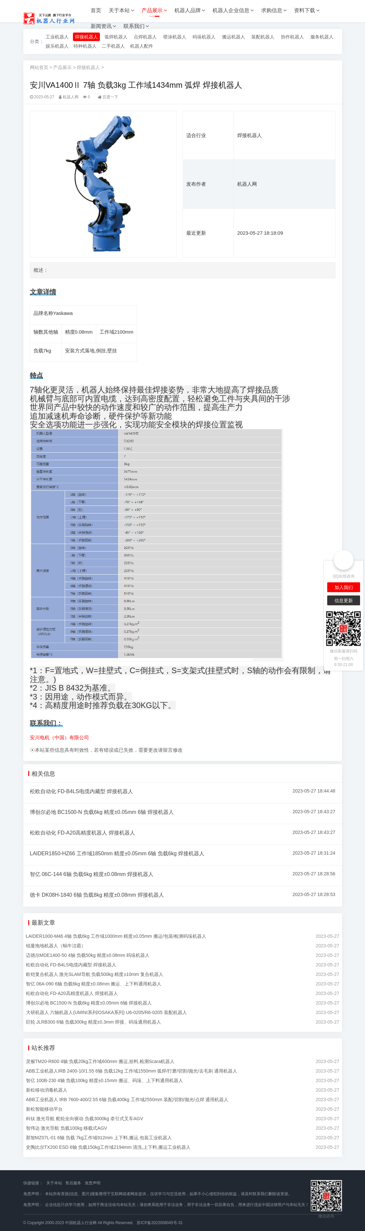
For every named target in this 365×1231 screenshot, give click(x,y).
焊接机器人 (86, 36)
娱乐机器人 (57, 46)
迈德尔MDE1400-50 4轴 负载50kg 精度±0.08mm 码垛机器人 (87, 955)
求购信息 (273, 10)
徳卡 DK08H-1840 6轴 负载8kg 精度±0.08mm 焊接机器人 (97, 895)
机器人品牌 (189, 10)
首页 (96, 10)
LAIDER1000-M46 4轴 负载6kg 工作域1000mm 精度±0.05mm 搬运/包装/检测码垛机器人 (116, 936)
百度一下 (110, 97)
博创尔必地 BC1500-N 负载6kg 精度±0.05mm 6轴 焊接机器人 (102, 812)
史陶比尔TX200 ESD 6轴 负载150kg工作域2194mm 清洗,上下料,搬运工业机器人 (108, 1147)
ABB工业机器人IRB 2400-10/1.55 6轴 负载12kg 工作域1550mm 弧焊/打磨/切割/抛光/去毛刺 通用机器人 (131, 1071)
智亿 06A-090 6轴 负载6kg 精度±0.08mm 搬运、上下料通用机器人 (94, 983)
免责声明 (93, 1183)
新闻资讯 (103, 26)
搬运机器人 (233, 36)
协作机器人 (292, 36)
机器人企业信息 (233, 10)
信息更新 (343, 600)
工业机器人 (57, 36)
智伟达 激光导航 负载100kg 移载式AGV (66, 1128)
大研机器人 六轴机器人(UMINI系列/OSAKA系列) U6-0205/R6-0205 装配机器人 (106, 1012)
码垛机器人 (204, 36)
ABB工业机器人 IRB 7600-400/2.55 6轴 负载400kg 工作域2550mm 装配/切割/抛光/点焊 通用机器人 (127, 1099)
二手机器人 (113, 46)
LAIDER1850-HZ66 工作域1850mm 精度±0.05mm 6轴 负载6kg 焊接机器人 (117, 853)
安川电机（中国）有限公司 (59, 737)
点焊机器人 (145, 36)
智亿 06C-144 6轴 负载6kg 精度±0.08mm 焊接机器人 (92, 874)
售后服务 (73, 1183)
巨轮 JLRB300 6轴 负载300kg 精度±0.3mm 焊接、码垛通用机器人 (93, 1022)
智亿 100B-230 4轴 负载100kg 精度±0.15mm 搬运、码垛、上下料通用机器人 (104, 1080)
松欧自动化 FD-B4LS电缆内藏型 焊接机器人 (81, 791)
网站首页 (39, 67)
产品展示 (154, 10)
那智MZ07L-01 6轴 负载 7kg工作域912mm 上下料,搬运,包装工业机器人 (99, 1137)
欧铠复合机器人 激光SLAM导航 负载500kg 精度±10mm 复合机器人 (94, 974)
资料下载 (306, 10)
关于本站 (121, 10)
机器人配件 (141, 46)
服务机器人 (321, 36)
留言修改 (173, 750)
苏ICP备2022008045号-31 (160, 1222)
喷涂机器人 (174, 36)
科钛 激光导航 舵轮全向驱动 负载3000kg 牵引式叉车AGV (84, 1118)
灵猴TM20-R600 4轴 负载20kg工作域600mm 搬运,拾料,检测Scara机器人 (100, 1061)
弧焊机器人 (115, 36)
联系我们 (136, 26)
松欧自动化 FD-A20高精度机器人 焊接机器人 (82, 833)
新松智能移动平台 (44, 1109)
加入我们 (343, 587)
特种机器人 (85, 46)
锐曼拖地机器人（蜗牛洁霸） (56, 945)
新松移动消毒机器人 (46, 1090)
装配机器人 (262, 36)
